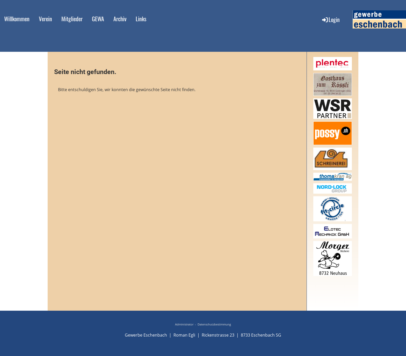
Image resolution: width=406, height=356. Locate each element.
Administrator (184, 324)
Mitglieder (72, 18)
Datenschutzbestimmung (214, 324)
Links (141, 18)
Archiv (119, 18)
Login (330, 19)
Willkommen (17, 18)
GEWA (98, 18)
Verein (45, 18)
